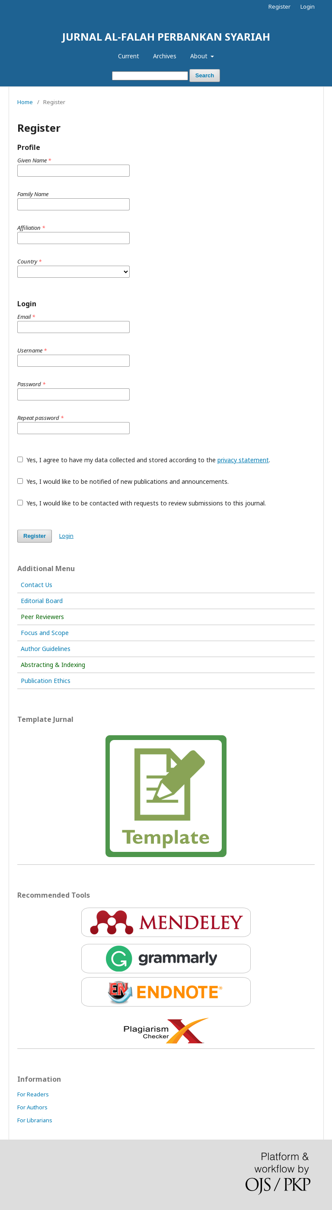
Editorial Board (42, 601)
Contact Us (36, 585)
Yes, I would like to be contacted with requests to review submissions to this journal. (141, 503)
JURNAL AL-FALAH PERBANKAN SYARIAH (166, 36)
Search (204, 75)
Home (25, 102)
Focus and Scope (45, 633)
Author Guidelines (45, 649)
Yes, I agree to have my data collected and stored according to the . (143, 460)
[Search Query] (150, 75)
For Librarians (34, 1120)
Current (128, 56)
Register (279, 6)
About (199, 56)
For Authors (32, 1107)
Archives (164, 56)
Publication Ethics (45, 680)
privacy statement (243, 460)
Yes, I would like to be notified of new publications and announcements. (123, 481)
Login (307, 6)
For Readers (33, 1094)
